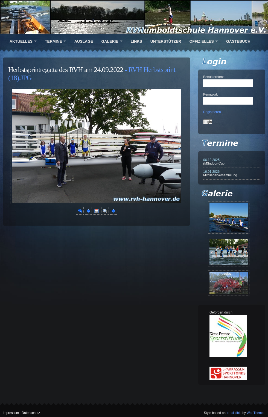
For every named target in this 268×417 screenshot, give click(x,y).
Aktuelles (21, 41)
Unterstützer (165, 41)
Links (136, 41)
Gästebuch (238, 41)
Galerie (109, 41)
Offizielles (201, 41)
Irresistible (233, 413)
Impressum (11, 413)
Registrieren (212, 112)
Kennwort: (210, 94)
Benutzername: (214, 77)
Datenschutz (31, 413)
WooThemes (256, 413)
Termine (53, 41)
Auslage (83, 41)
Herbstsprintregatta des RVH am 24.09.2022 (65, 70)
